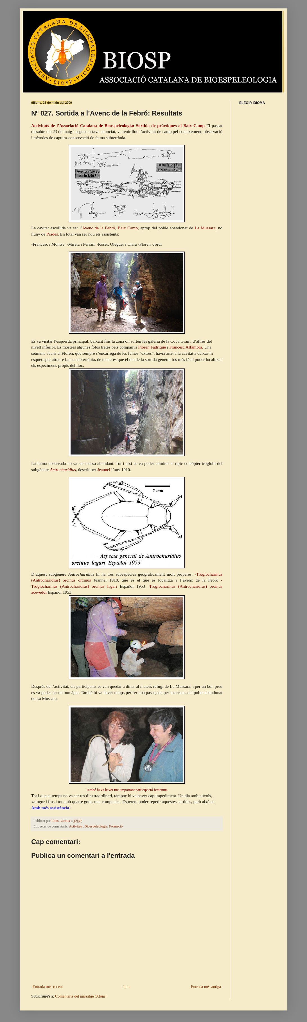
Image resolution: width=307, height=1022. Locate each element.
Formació (116, 826)
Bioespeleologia (96, 826)
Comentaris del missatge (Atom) (80, 996)
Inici (126, 987)
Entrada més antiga (206, 987)
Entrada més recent (48, 987)
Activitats (76, 826)
